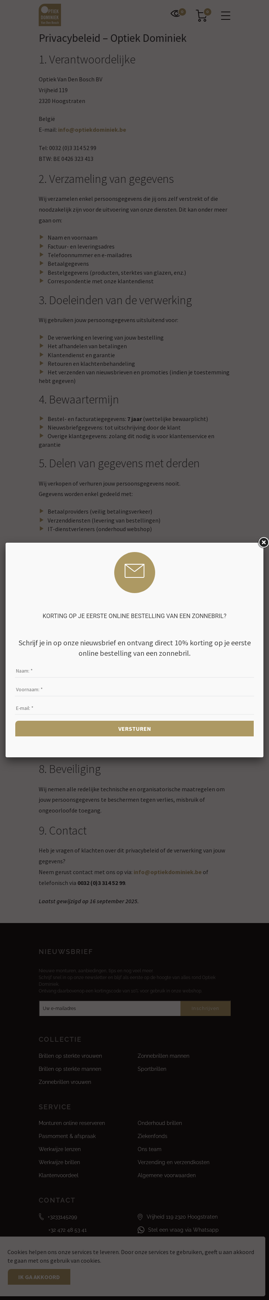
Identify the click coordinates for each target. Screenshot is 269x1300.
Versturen (134, 728)
